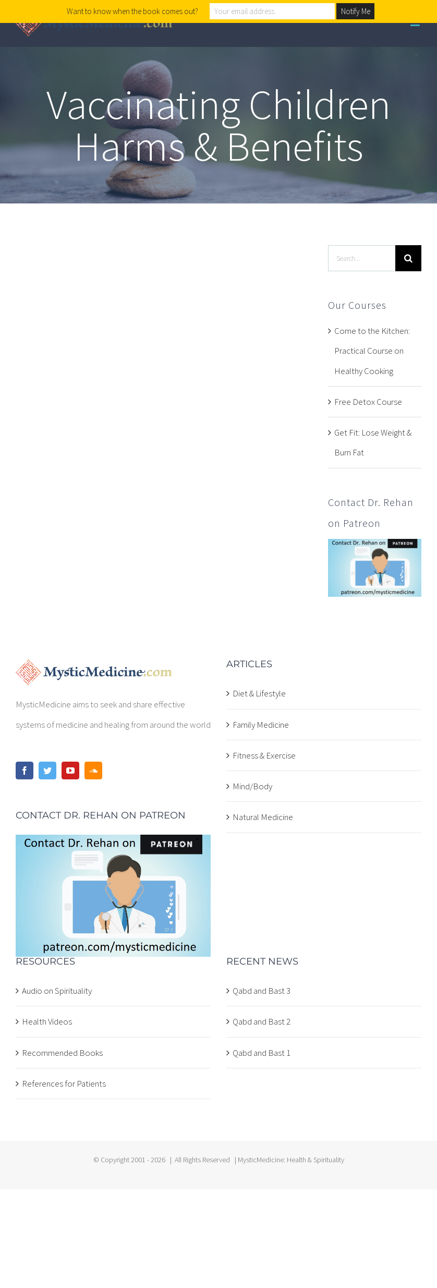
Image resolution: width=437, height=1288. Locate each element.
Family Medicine (261, 724)
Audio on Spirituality (57, 990)
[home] (94, 669)
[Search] (408, 258)
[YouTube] (70, 770)
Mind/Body (252, 786)
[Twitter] (47, 770)
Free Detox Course (368, 401)
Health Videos (47, 1021)
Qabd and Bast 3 (261, 990)
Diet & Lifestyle (259, 693)
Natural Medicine (263, 817)
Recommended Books (62, 1052)
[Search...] (361, 258)
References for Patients (64, 1083)
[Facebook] (24, 770)
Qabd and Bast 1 (261, 1052)
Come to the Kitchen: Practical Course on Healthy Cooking (372, 351)
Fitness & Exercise (264, 755)
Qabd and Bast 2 (261, 1021)
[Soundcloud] (93, 770)
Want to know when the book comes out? (132, 11)
